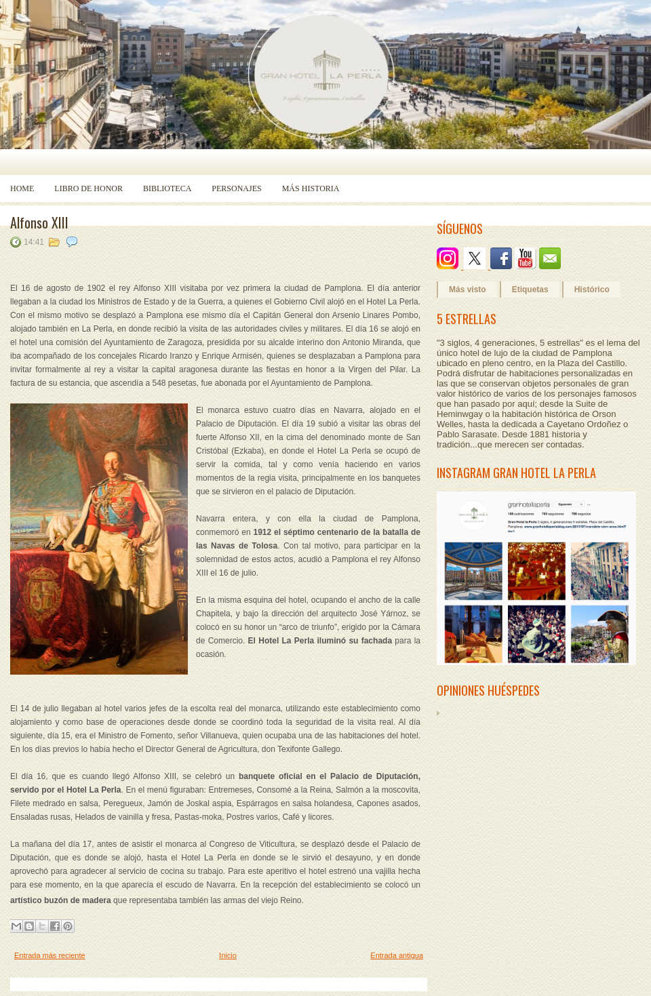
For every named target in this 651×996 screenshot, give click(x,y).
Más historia (311, 188)
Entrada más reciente (49, 955)
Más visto (467, 289)
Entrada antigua (396, 955)
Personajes (236, 188)
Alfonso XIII (39, 222)
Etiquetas (530, 289)
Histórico (592, 289)
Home (22, 188)
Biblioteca (167, 188)
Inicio (228, 955)
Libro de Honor (88, 188)
